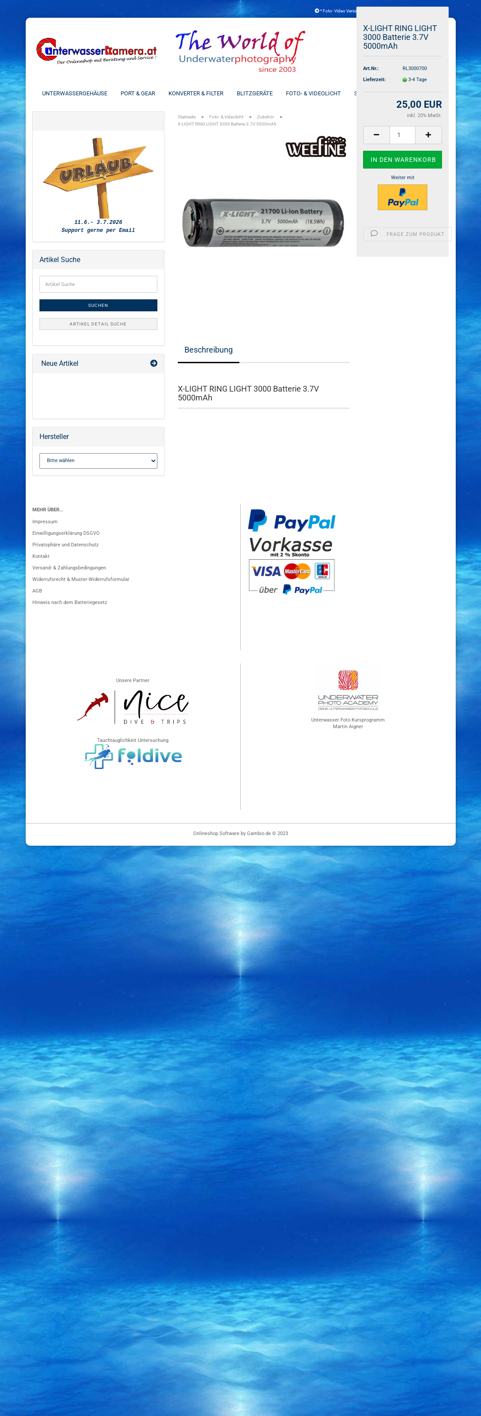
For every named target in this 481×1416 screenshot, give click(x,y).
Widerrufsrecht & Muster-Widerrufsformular (80, 581)
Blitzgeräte (255, 93)
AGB (37, 592)
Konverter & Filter (195, 93)
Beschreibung (208, 351)
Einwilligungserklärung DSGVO (66, 534)
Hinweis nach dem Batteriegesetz (69, 604)
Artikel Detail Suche (98, 325)
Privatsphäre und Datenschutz (65, 546)
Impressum (45, 523)
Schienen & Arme (378, 93)
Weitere (427, 93)
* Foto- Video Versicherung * (345, 10)
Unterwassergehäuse (74, 93)
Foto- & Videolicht (313, 93)
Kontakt (41, 558)
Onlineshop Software (216, 835)
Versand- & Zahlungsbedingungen (69, 569)
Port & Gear (138, 93)
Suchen (98, 307)
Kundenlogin (423, 10)
